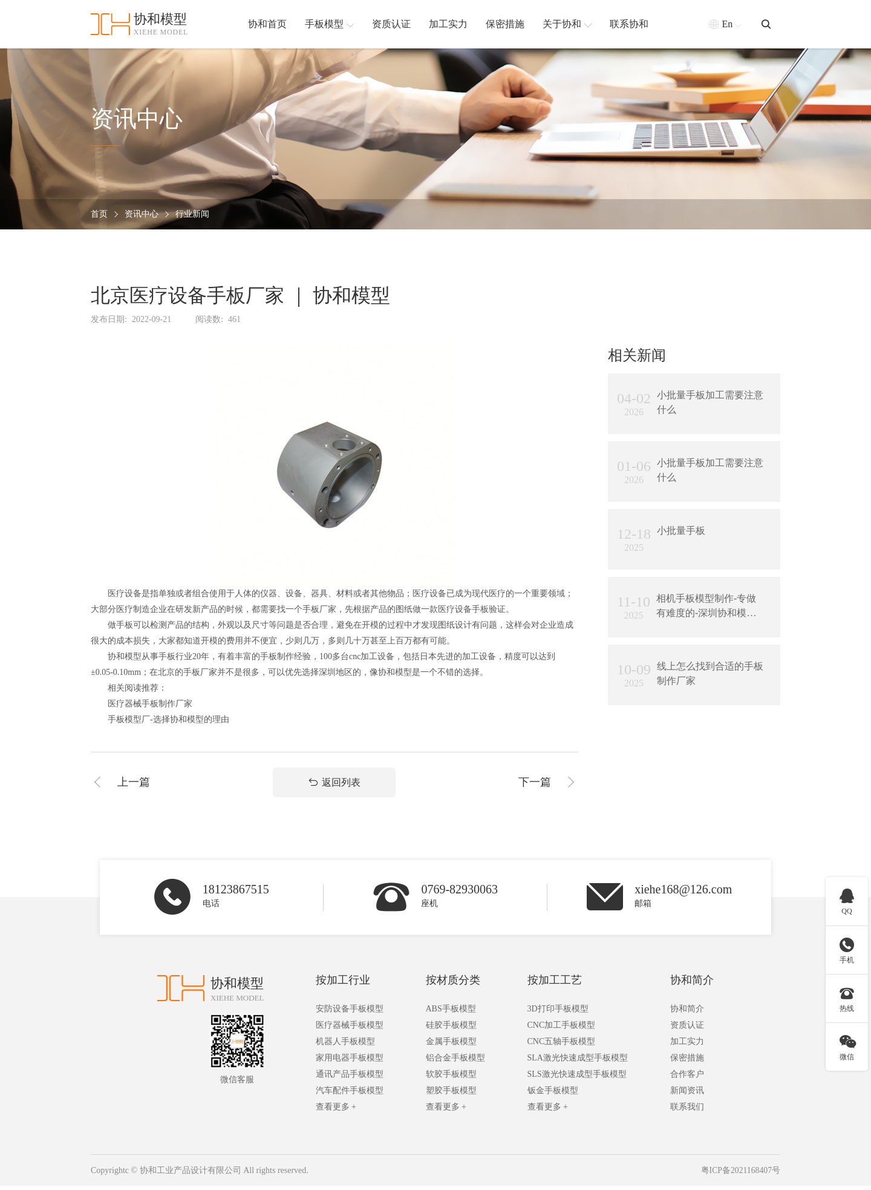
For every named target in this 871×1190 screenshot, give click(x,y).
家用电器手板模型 (349, 1062)
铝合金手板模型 (455, 1062)
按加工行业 (343, 984)
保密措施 (687, 1062)
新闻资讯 (687, 1094)
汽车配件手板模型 (349, 1094)
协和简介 (692, 984)
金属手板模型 (451, 1045)
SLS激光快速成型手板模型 (577, 1078)
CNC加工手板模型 (561, 1029)
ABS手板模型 (451, 1012)
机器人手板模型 (345, 1045)
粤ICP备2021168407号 (740, 1174)
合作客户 (687, 1078)
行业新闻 (192, 214)
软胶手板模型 (451, 1078)
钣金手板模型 (552, 1094)
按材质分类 (453, 984)
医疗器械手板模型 (349, 1029)
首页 (99, 214)
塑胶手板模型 (451, 1094)
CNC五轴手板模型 (561, 1045)
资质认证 (687, 1029)
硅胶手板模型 (451, 1029)
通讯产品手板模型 (349, 1078)
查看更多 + (336, 1111)
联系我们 (687, 1111)
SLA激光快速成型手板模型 (577, 1062)
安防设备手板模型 (349, 1012)
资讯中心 (141, 214)
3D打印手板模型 (558, 1012)
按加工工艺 (554, 984)
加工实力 (687, 1045)
